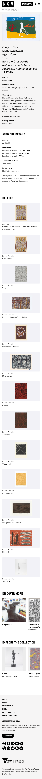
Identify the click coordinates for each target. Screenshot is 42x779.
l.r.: (17, 156)
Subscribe (8, 736)
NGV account (10, 730)
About (4, 699)
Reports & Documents (10, 716)
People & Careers (8, 712)
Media (4, 709)
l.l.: (17, 151)
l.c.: (17, 153)
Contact (5, 703)
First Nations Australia (10, 171)
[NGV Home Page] (8, 4)
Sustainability (7, 706)
